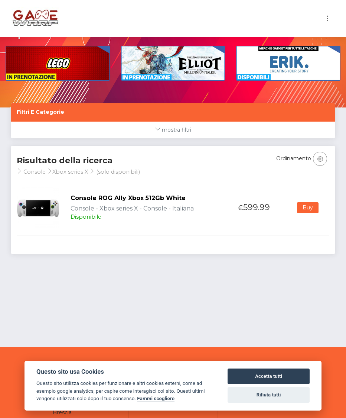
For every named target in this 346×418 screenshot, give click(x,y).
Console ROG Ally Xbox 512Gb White (128, 198)
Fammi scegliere (155, 398)
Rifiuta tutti (269, 395)
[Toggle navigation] (327, 18)
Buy (308, 207)
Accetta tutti (268, 376)
